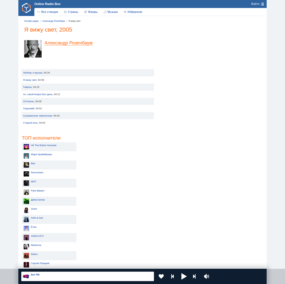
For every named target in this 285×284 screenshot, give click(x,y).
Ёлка (169, 118)
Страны (73, 11)
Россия (32, 236)
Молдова (131, 236)
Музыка (112, 11)
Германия (180, 254)
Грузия (80, 254)
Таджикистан (84, 242)
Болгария (179, 242)
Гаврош (27, 87)
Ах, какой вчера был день (38, 94)
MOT (168, 72)
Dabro (169, 145)
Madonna (171, 136)
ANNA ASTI (172, 127)
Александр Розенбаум (69, 42)
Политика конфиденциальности (102, 264)
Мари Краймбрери (176, 45)
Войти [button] (255, 3)
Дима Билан (173, 90)
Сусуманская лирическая (37, 115)
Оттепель (28, 101)
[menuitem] (47, 12)
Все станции (49, 11)
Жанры (93, 11)
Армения (131, 242)
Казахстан (180, 236)
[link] (26, 8)
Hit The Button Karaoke (179, 36)
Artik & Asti (172, 108)
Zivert (169, 99)
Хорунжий (28, 108)
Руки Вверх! (173, 81)
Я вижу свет (30, 80)
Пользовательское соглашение (66, 264)
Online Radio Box (47, 4)
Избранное (135, 11)
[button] (184, 276)
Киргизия (33, 242)
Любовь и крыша (32, 72)
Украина (81, 236)
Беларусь (33, 254)
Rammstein (172, 63)
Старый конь (30, 122)
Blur (168, 54)
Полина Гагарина (176, 163)
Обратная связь (129, 264)
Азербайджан (133, 254)
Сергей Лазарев (175, 154)
